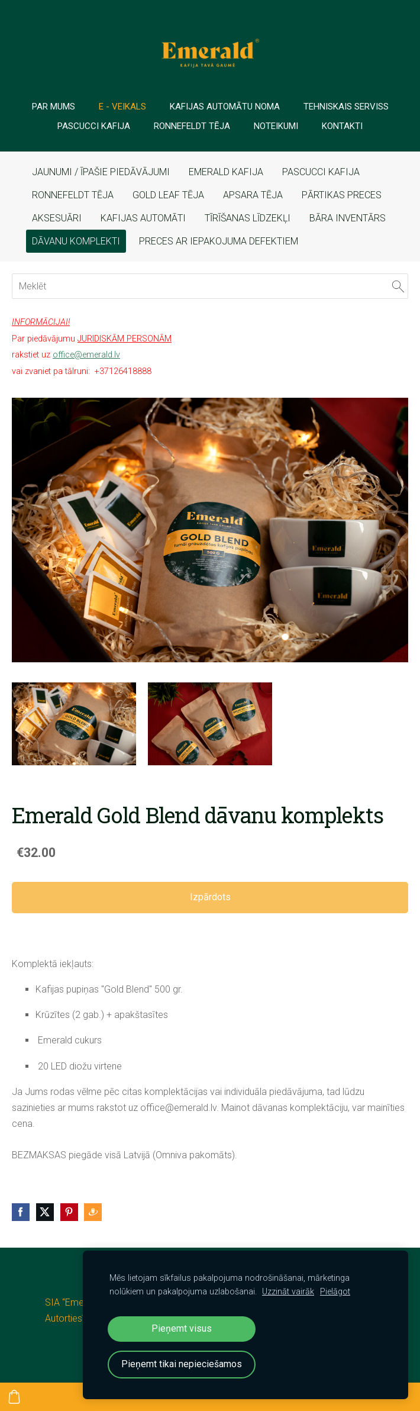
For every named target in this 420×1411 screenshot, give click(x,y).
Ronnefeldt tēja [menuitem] (192, 126)
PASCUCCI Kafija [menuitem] (93, 126)
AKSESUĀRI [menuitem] (57, 218)
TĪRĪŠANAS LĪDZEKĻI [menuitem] (247, 218)
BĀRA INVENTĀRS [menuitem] (347, 218)
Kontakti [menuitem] (342, 126)
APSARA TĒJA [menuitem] (253, 195)
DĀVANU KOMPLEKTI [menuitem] (76, 241)
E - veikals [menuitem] (122, 106)
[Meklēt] (210, 286)
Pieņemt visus (181, 1328)
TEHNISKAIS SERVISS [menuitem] (346, 106)
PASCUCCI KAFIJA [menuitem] (321, 172)
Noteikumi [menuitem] (276, 126)
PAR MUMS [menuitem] (53, 106)
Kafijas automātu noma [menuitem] (225, 106)
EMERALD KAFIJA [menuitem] (226, 172)
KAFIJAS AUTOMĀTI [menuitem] (143, 218)
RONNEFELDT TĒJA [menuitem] (73, 195)
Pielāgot (335, 1292)
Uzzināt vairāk (288, 1292)
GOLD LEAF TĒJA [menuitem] (168, 195)
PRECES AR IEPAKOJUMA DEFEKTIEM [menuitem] (218, 241)
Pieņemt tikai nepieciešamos (181, 1364)
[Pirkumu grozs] (14, 1397)
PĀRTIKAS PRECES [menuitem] (342, 195)
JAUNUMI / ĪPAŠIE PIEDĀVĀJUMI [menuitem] (101, 172)
